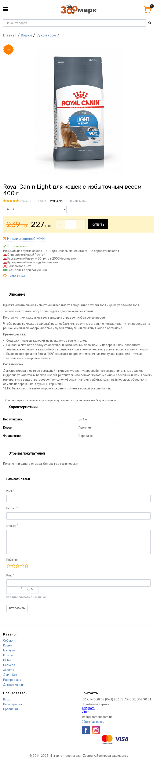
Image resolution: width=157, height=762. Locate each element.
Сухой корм (46, 35)
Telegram (88, 708)
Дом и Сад (10, 675)
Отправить (17, 608)
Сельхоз (9, 665)
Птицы (8, 655)
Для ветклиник (13, 685)
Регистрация (12, 704)
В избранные (16, 275)
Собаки (8, 640)
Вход (6, 699)
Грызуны (9, 650)
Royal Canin (55, 200)
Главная (10, 35)
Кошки (26, 35)
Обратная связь (93, 722)
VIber (85, 712)
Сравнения (10, 709)
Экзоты (8, 670)
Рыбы (7, 660)
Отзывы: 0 (26, 201)
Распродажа (12, 680)
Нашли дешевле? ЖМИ (26, 239)
